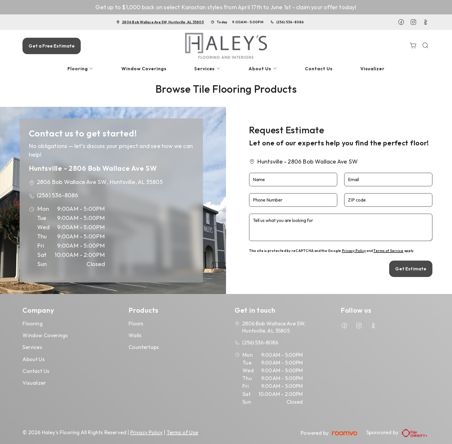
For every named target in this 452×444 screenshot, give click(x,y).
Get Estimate (410, 269)
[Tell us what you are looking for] (341, 227)
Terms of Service (388, 250)
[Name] (293, 179)
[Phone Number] (293, 200)
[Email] (388, 179)
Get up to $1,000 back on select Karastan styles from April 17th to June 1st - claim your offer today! (225, 7)
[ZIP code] (388, 200)
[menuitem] (81, 68)
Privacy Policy (354, 250)
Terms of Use (182, 432)
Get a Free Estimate (52, 46)
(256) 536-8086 (290, 22)
